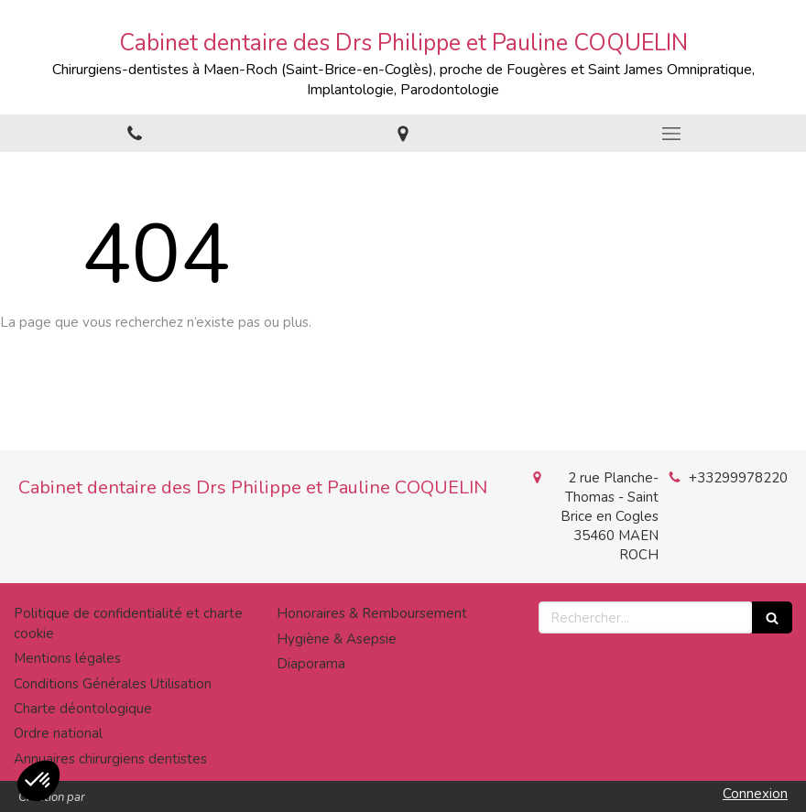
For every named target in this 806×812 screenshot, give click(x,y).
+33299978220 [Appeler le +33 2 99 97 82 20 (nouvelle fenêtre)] (738, 478)
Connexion (755, 794)
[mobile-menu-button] (672, 133)
